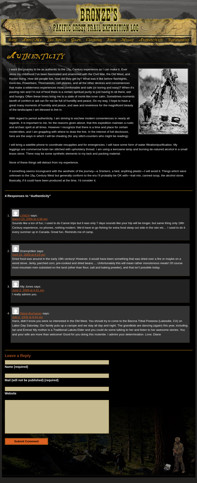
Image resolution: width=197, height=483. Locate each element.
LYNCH (25, 215)
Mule (127, 40)
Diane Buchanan (31, 313)
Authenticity (151, 40)
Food (111, 40)
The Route (56, 40)
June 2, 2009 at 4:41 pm (28, 290)
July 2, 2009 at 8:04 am (27, 317)
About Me (32, 40)
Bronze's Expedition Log (98, 20)
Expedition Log (12, 40)
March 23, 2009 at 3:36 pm (29, 219)
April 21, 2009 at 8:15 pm (28, 254)
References (178, 40)
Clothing (94, 40)
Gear (76, 40)
